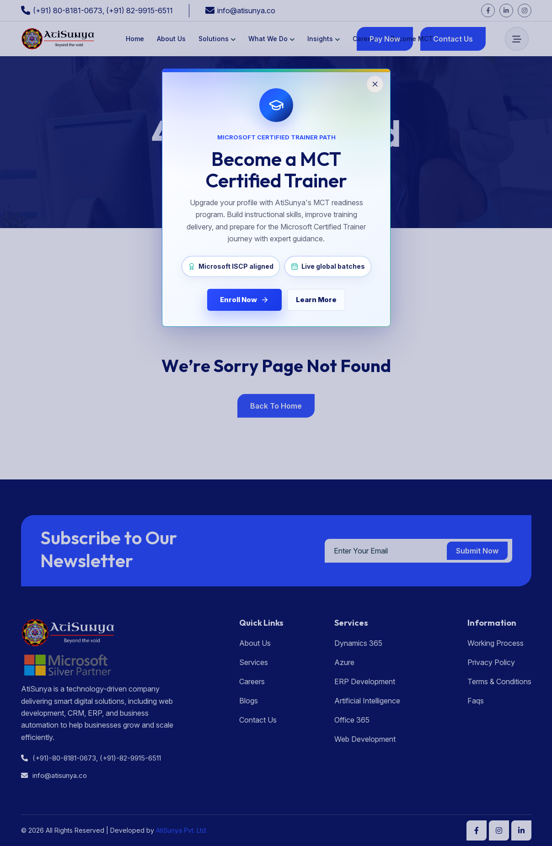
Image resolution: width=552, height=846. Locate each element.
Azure (344, 662)
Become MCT (412, 39)
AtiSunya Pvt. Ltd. (180, 830)
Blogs (248, 700)
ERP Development (364, 681)
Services (253, 662)
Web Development (365, 739)
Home (135, 39)
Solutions (213, 39)
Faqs (475, 700)
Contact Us (258, 719)
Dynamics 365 (358, 643)
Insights (320, 39)
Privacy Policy (491, 662)
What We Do (268, 39)
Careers (365, 39)
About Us (171, 39)
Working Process (495, 643)
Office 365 (352, 719)
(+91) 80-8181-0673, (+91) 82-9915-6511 (103, 10)
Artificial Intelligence (367, 700)
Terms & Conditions (499, 681)
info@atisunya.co (246, 10)
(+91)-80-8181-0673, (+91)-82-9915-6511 (91, 758)
